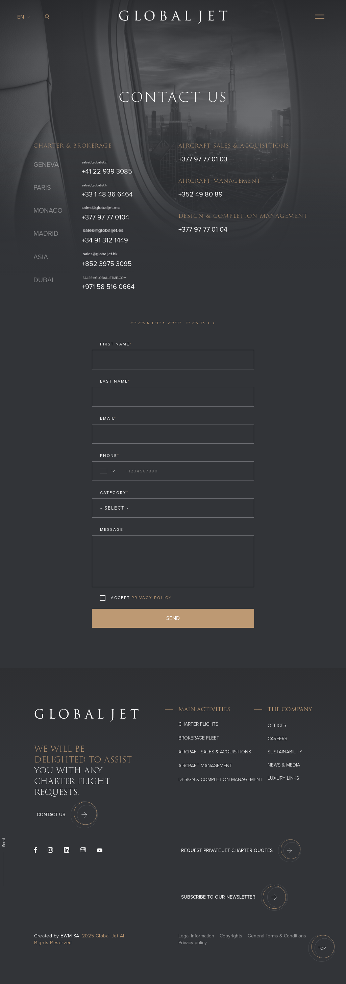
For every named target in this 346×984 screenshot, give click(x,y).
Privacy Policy (151, 597)
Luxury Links (283, 778)
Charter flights (198, 724)
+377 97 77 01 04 (202, 230)
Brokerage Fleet (198, 738)
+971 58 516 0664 (108, 290)
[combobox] (106, 471)
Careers (277, 739)
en (22, 15)
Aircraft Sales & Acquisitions (214, 752)
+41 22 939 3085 (107, 171)
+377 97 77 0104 (105, 217)
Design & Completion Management (220, 779)
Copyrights (231, 936)
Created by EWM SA (56, 936)
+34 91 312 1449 (105, 240)
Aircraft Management (205, 766)
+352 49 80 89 (200, 194)
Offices (277, 725)
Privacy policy (192, 943)
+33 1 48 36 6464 (107, 194)
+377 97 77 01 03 (202, 159)
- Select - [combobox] (114, 508)
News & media (284, 765)
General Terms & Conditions (277, 936)
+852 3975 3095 (107, 267)
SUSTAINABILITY (285, 752)
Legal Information (196, 936)
